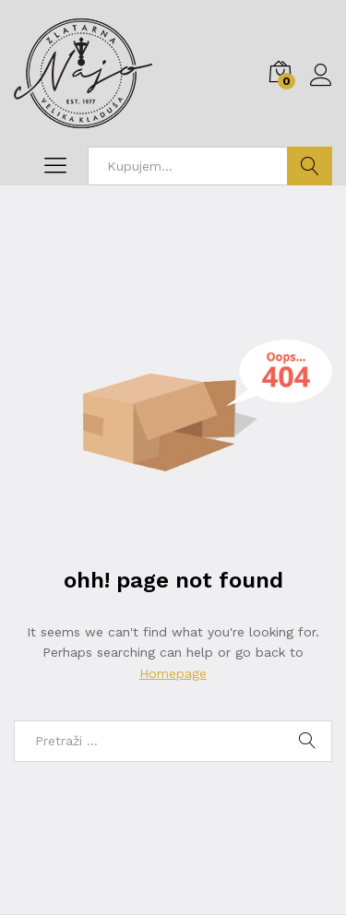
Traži (309, 166)
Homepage (173, 673)
